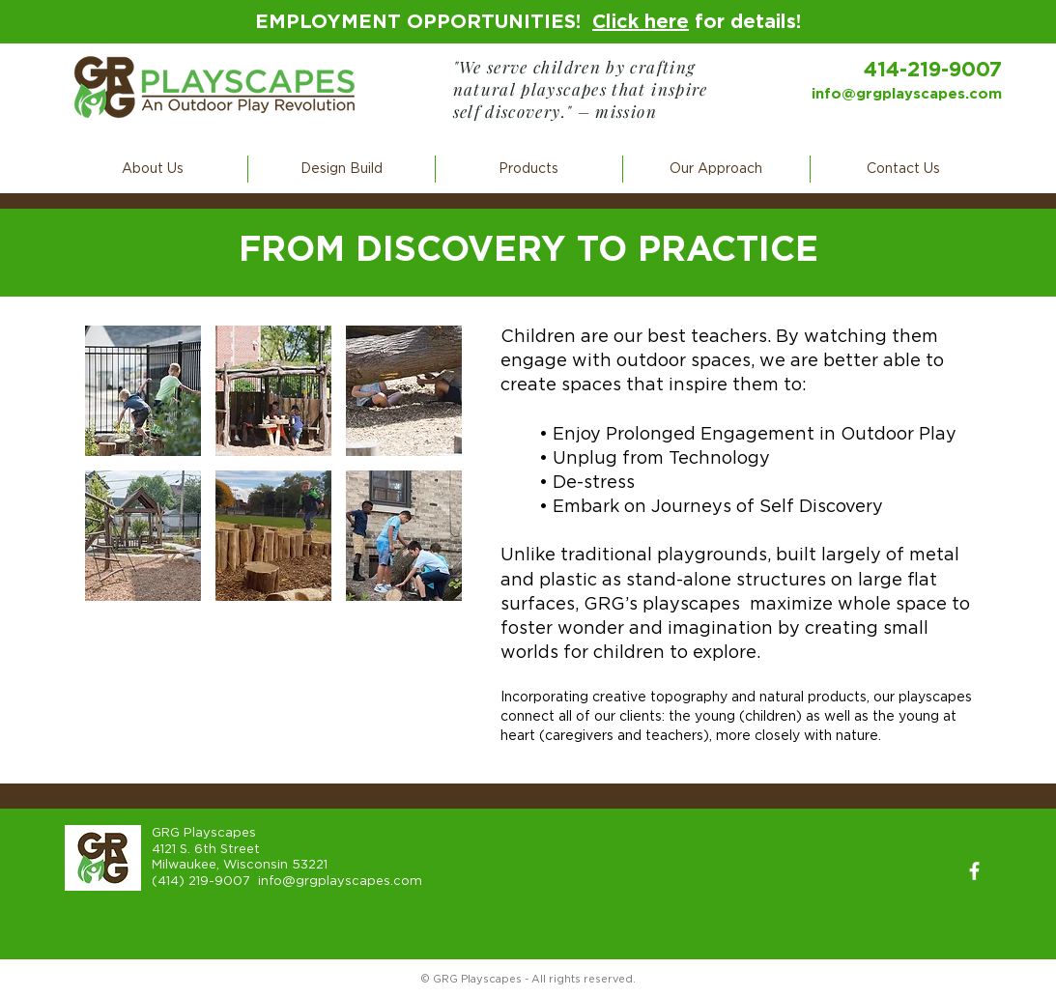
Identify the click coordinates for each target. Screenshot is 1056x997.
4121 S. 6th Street (206, 849)
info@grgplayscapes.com (907, 94)
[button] (153, 169)
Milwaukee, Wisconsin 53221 (240, 865)
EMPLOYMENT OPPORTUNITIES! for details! (528, 22)
